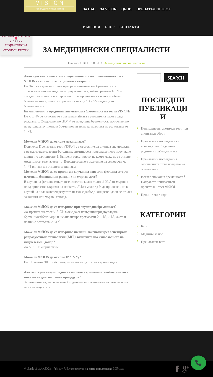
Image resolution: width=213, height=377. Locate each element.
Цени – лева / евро (154, 194)
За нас (89, 9)
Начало (73, 63)
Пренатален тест (153, 9)
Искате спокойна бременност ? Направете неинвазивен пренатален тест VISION (163, 182)
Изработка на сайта (83, 368)
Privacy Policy (62, 368)
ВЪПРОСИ (91, 27)
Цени (126, 9)
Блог (144, 226)
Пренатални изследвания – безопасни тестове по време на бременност (163, 164)
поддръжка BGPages (111, 368)
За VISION (108, 9)
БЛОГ (110, 27)
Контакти (129, 27)
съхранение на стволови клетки (16, 42)
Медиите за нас (152, 234)
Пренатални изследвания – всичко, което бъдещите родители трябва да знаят (160, 146)
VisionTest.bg (32, 368)
